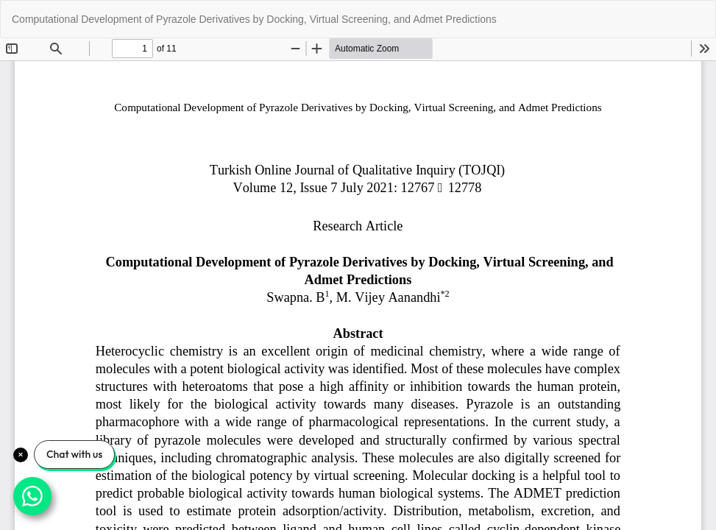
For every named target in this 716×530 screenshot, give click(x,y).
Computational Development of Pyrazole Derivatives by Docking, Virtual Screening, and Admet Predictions (254, 19)
